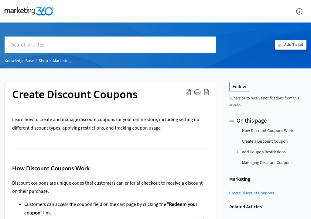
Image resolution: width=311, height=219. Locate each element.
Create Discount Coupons (251, 193)
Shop (43, 61)
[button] (299, 11)
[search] (110, 45)
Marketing (61, 61)
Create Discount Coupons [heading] (75, 95)
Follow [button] (239, 86)
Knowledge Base (19, 61)
